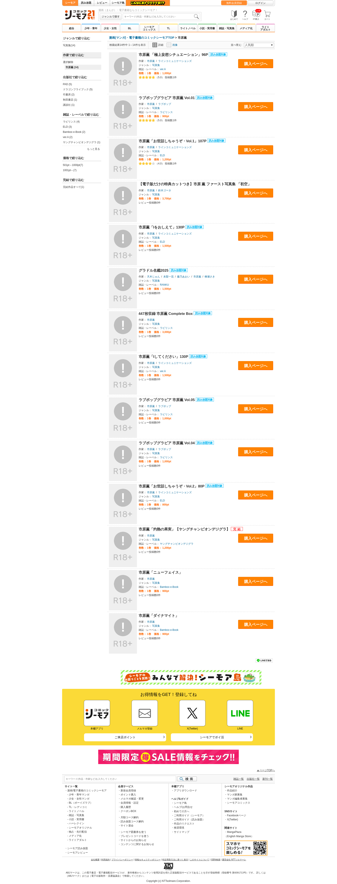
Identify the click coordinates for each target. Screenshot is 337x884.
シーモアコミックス (149, 28)
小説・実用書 (207, 28)
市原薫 (151, 61)
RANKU (164, 284)
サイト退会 (127, 825)
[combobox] (161, 16)
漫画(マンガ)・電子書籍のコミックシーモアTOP (141, 37)
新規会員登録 (128, 790)
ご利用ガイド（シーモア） (189, 815)
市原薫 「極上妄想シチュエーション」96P (174, 55)
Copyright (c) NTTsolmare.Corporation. (168, 880)
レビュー (102, 2)
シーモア (70, 2)
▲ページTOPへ (266, 770)
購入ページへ (255, 64)
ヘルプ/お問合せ (183, 807)
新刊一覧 (267, 778)
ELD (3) (67, 126)
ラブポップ (164, 104)
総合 (71, 28)
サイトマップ (181, 831)
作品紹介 (232, 790)
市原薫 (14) (72, 67)
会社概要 (95, 859)
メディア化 (246, 28)
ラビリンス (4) (71, 121)
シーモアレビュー (77, 852)
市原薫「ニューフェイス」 (160, 572)
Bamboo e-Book (169, 586)
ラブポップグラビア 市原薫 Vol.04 (167, 443)
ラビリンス (166, 112)
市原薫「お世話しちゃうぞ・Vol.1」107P (173, 141)
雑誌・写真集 (226, 28)
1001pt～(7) (70, 170)
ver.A (163, 69)
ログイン (260, 3)
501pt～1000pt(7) (73, 165)
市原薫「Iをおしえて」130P (162, 227)
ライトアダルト (265, 28)
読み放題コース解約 (132, 821)
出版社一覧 (253, 778)
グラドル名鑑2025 (154, 270)
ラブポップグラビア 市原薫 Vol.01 (167, 98)
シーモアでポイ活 (212, 737)
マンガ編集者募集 (237, 798)
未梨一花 (168, 276)
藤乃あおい (183, 276)
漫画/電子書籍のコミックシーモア (87, 790)
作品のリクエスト (184, 823)
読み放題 (86, 2)
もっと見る (93, 148)
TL (168, 28)
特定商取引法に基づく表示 (175, 859)
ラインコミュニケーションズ (175, 61)
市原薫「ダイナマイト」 (159, 616)
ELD (162, 155)
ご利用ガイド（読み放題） (189, 819)
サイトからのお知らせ (133, 840)
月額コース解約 (130, 817)
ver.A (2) (68, 137)
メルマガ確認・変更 (132, 798)
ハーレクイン (76, 823)
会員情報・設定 (130, 802)
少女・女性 (110, 28)
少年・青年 (90, 28)
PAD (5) (67, 84)
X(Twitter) (232, 819)
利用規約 (105, 859)
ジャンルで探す (111, 16)
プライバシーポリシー (122, 859)
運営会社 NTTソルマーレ (234, 859)
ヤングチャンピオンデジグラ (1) (81, 142)
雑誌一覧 (238, 778)
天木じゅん (153, 276)
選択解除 (68, 62)
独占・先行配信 (78, 831)
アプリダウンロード (185, 790)
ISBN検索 (215, 859)
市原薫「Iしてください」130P (164, 357)
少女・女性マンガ (79, 798)
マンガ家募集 (234, 794)
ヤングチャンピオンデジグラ (176, 543)
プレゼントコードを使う (135, 836)
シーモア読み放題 (77, 848)
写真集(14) (69, 45)
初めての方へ (181, 811)
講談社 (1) (69, 104)
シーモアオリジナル (80, 827)
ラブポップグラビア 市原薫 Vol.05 (167, 400)
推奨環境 (179, 827)
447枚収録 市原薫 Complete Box (166, 314)
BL (129, 28)
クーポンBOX (128, 811)
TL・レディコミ (78, 807)
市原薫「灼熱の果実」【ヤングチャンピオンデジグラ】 (185, 529)
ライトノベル (188, 28)
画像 (172, 44)
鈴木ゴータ (164, 190)
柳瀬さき (210, 276)
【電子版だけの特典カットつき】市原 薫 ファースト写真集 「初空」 (195, 184)
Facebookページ (236, 815)
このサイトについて (199, 859)
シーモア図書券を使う (133, 831)
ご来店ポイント (125, 737)
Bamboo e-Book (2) (74, 131)
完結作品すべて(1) (73, 186)
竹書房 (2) (69, 94)
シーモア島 (118, 2)
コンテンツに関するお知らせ (137, 844)
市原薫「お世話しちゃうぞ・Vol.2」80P (172, 486)
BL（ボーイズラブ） (81, 802)
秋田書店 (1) (70, 99)
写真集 (156, 65)
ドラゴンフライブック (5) (78, 89)
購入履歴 (126, 807)
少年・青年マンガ (79, 794)
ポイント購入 (128, 794)
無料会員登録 (234, 3)
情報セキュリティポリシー (148, 859)
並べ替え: (237, 44)
